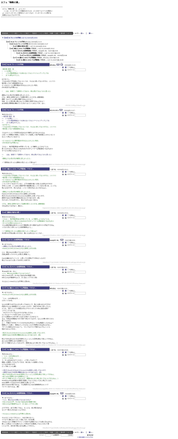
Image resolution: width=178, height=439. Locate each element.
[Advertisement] (42, 25)
